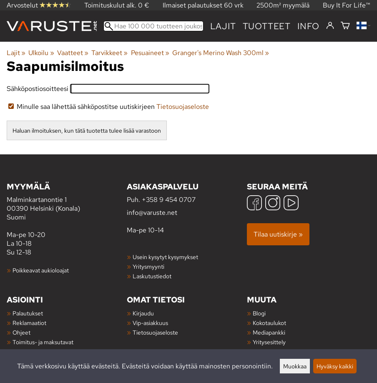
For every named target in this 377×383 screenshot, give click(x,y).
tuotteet (267, 26)
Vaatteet (72, 52)
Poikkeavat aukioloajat (41, 270)
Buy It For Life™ (346, 5)
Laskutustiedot (152, 276)
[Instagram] (272, 203)
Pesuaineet (150, 52)
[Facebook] (254, 203)
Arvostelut (39, 5)
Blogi (259, 313)
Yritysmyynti (148, 266)
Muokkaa (295, 366)
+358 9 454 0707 (169, 199)
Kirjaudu (143, 313)
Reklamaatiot (29, 323)
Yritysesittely (269, 342)
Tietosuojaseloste (182, 106)
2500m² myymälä (282, 5)
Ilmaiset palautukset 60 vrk (203, 5)
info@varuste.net (152, 212)
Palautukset (28, 313)
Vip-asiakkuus (150, 323)
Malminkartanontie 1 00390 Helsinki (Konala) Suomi (67, 201)
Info (308, 26)
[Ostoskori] (345, 26)
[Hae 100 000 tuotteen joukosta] (153, 26)
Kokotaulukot (269, 323)
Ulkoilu (41, 52)
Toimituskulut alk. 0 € (116, 5)
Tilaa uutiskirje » (278, 234)
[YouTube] (291, 203)
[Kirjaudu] (330, 26)
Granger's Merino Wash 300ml (220, 52)
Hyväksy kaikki (335, 366)
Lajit (223, 26)
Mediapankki (269, 332)
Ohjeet (21, 332)
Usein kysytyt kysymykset (165, 257)
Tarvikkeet (109, 52)
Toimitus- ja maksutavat (43, 342)
